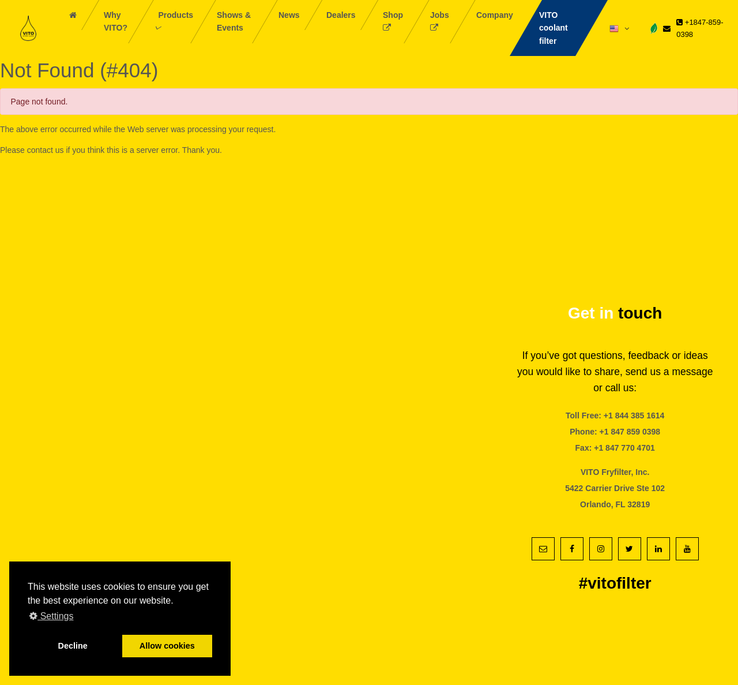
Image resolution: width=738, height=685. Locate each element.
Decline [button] (73, 645)
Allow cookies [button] (167, 645)
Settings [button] (51, 616)
